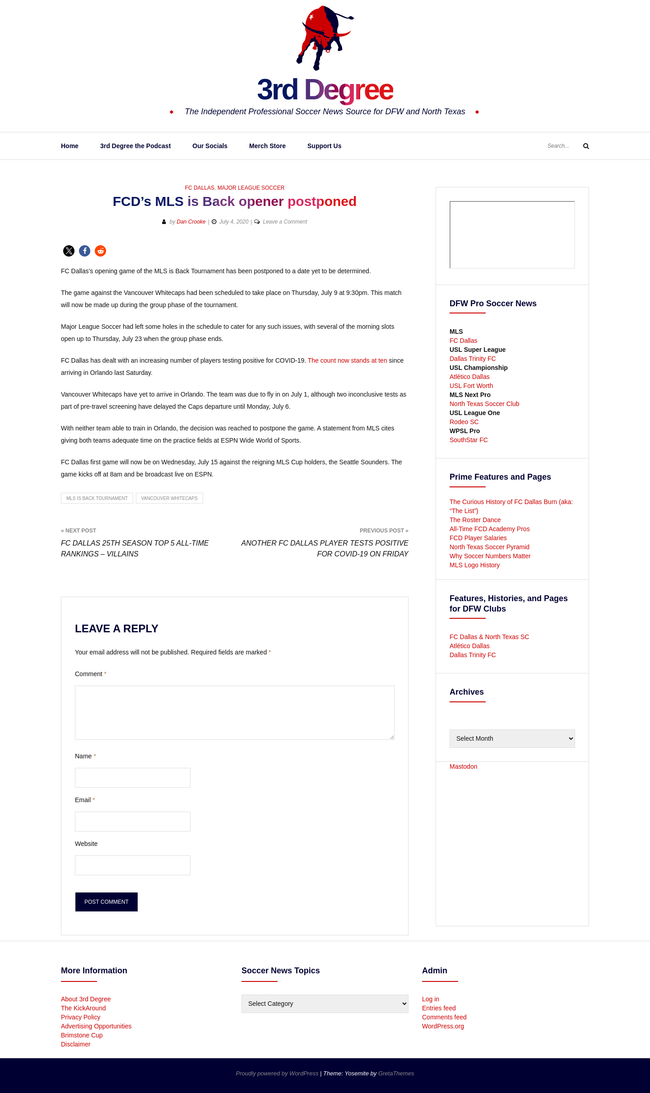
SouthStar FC (469, 440)
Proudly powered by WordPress (278, 1073)
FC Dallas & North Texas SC (489, 636)
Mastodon (463, 766)
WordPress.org (443, 1026)
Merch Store (267, 145)
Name (85, 756)
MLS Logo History (475, 565)
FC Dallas (199, 188)
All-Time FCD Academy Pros (490, 528)
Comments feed (444, 1017)
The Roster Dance (476, 519)
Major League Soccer (251, 188)
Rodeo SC (464, 421)
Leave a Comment (285, 222)
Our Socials (210, 145)
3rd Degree (325, 88)
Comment (91, 673)
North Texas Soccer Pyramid (489, 547)
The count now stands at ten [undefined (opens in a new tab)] (347, 360)
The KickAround (83, 1008)
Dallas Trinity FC (473, 358)
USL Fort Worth (471, 385)
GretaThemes (396, 1073)
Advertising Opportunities (96, 1026)
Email (85, 799)
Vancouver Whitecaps (169, 498)
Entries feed (439, 1008)
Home (70, 145)
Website (86, 843)
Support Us (324, 145)
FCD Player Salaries (478, 538)
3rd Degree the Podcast (135, 145)
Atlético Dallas (470, 376)
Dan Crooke (190, 222)
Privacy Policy (80, 1017)
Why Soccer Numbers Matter (490, 556)
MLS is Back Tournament (97, 498)
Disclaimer (75, 1044)
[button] (68, 251)
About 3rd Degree (86, 999)
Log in (430, 999)
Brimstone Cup (82, 1035)
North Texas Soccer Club (485, 403)
